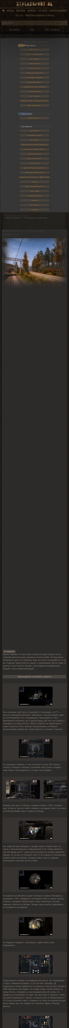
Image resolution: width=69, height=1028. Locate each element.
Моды (10, 10)
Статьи (42, 10)
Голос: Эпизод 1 (34, 96)
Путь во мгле (34, 140)
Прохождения (58, 10)
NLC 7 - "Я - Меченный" (34, 54)
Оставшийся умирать (34, 135)
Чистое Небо (27, 114)
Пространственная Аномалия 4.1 (34, 168)
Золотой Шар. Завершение (34, 77)
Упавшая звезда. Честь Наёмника (34, 87)
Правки (20, 10)
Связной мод (34, 130)
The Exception (34, 205)
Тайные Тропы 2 (34, 63)
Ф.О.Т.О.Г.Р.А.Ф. (34, 68)
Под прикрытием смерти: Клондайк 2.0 (34, 144)
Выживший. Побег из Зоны (34, 172)
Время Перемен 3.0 (34, 118)
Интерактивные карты (39, 15)
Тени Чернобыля (28, 45)
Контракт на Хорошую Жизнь (34, 149)
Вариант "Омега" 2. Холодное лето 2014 (34, 101)
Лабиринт (34, 200)
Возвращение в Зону (34, 196)
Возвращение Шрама (34, 82)
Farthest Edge (34, 191)
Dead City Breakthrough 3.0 (34, 186)
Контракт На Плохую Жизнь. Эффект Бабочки (34, 177)
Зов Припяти (27, 127)
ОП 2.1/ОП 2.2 (34, 49)
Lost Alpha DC (34, 59)
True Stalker (34, 210)
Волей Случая (34, 163)
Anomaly (34, 182)
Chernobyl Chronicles (34, 154)
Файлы (32, 10)
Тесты (19, 15)
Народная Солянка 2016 (34, 73)
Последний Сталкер (34, 91)
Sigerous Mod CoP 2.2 (34, 158)
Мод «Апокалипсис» (34, 105)
